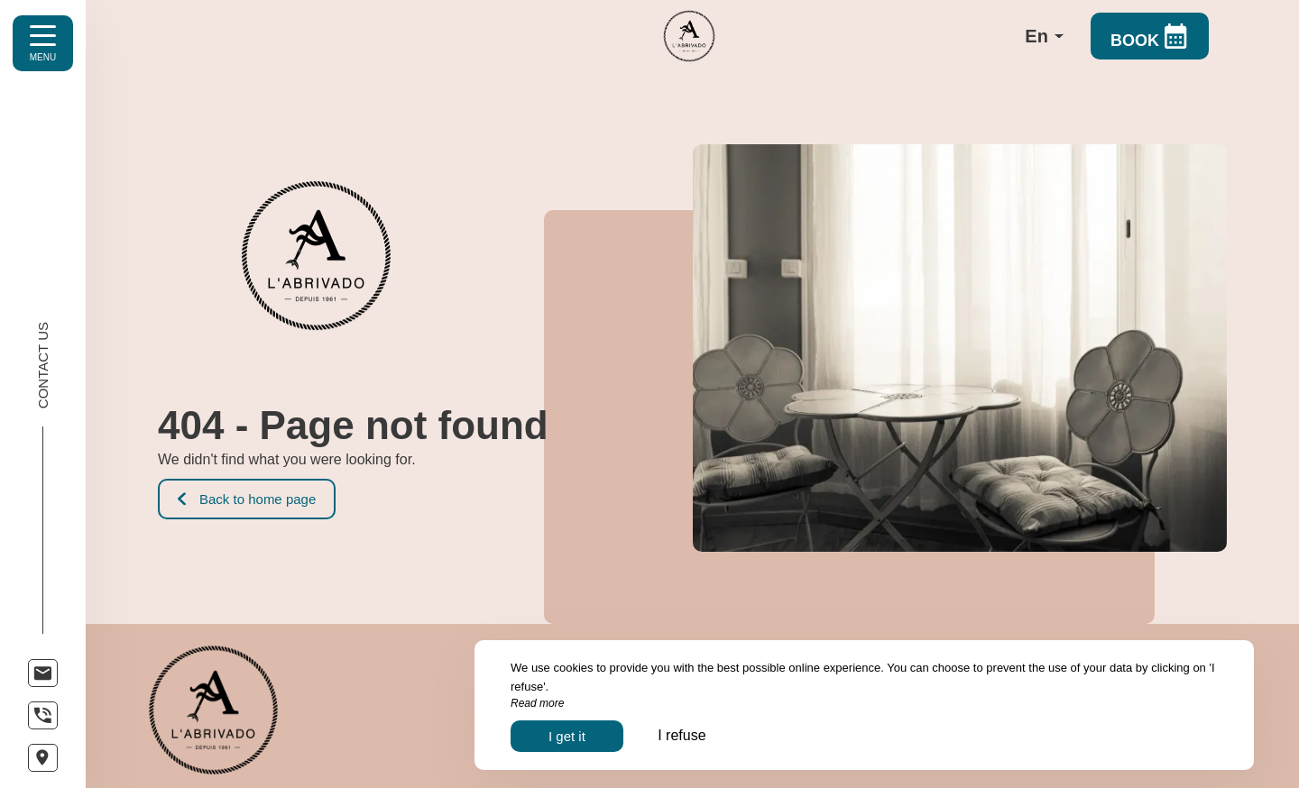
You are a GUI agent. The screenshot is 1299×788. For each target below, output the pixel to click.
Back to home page (247, 499)
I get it (566, 736)
